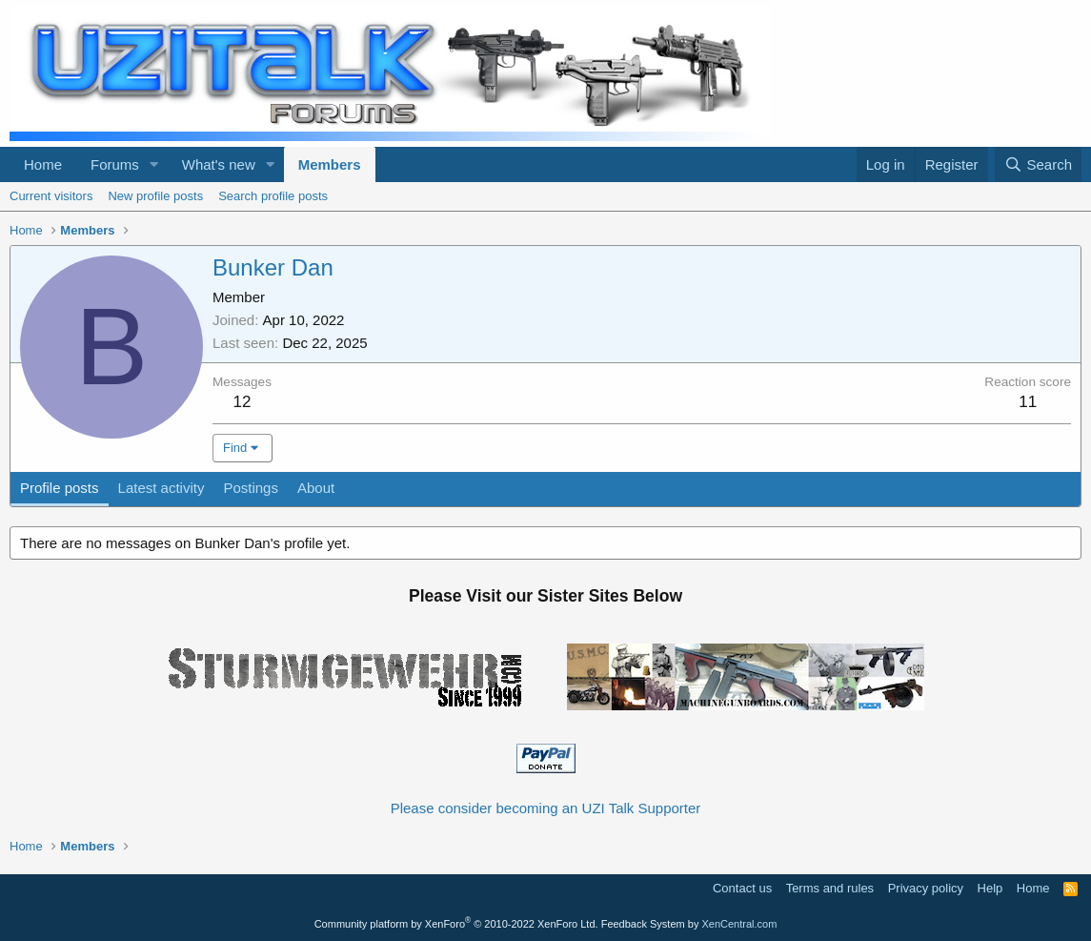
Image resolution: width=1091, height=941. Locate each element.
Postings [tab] (250, 488)
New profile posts (155, 196)
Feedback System (643, 924)
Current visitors (51, 196)
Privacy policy (925, 888)
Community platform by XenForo (456, 924)
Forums (115, 164)
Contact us (742, 888)
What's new (218, 164)
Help (990, 888)
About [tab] (315, 488)
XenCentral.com (739, 924)
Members (329, 164)
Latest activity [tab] (161, 488)
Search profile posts (273, 196)
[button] (154, 164)
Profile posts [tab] (59, 488)
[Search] (1038, 164)
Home (43, 164)
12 (242, 402)
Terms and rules (830, 888)
